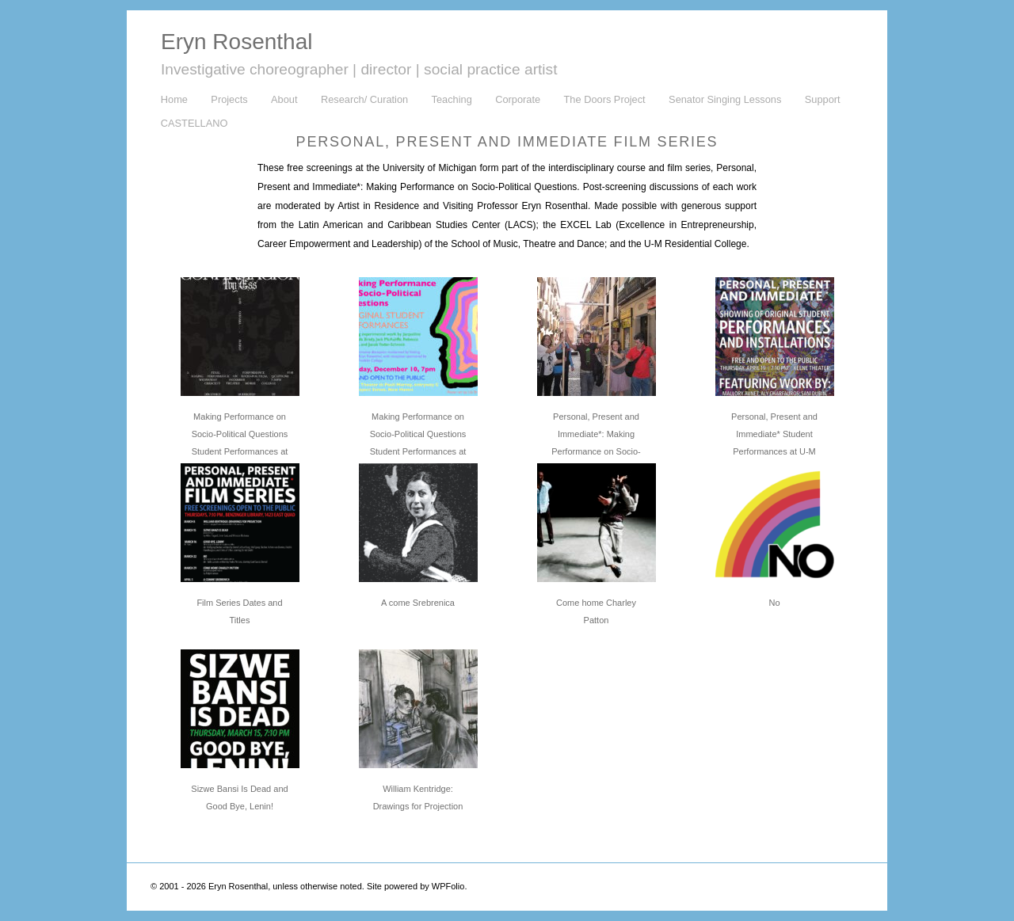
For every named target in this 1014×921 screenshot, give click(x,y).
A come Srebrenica (418, 602)
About (284, 99)
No (774, 602)
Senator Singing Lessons (725, 99)
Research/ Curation (364, 99)
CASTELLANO (194, 123)
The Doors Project (605, 99)
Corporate (517, 99)
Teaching (452, 99)
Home (174, 99)
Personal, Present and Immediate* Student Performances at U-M (774, 434)
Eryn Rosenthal (236, 41)
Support (823, 99)
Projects (229, 99)
